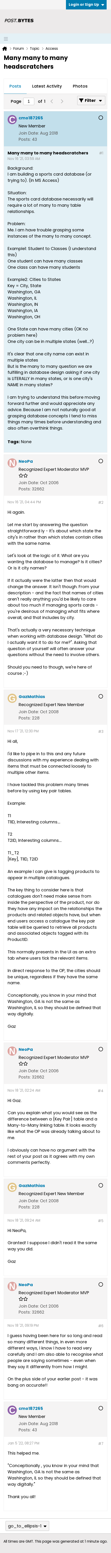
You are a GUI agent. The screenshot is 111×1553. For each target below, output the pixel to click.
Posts (15, 86)
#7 (100, 1443)
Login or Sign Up (86, 4)
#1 (101, 153)
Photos (80, 86)
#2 (100, 502)
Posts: (25, 139)
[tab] (15, 86)
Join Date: (29, 133)
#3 (100, 731)
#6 (100, 1325)
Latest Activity (47, 86)
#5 (100, 1220)
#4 (100, 1090)
